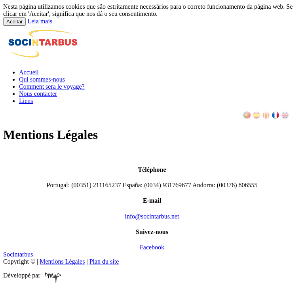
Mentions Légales (62, 261)
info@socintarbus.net (152, 216)
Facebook (152, 247)
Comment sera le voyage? (52, 86)
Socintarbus (18, 254)
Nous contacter (38, 93)
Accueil (29, 72)
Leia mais (39, 21)
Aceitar (14, 22)
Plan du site (104, 261)
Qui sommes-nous (42, 79)
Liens (26, 100)
